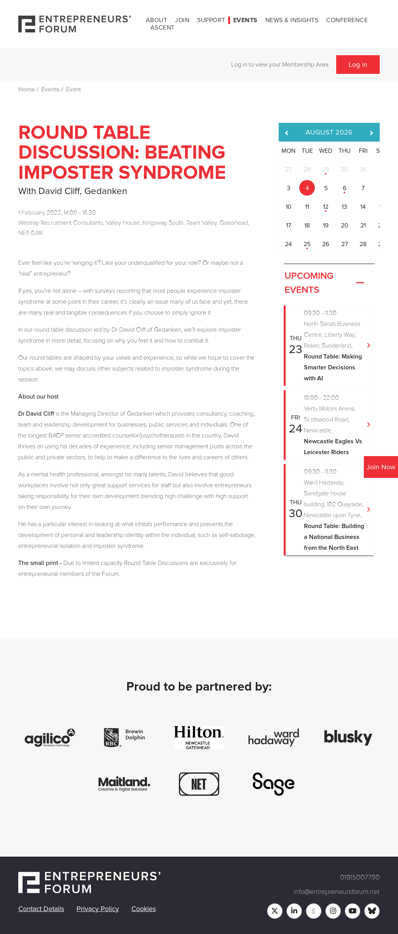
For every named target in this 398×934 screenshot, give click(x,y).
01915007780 (360, 877)
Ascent (162, 27)
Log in (358, 64)
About (157, 20)
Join (182, 20)
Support (211, 20)
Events (245, 20)
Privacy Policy (98, 908)
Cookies (143, 908)
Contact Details (41, 908)
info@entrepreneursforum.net (336, 891)
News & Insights (292, 20)
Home (26, 89)
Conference (347, 20)
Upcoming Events (325, 283)
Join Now (381, 467)
